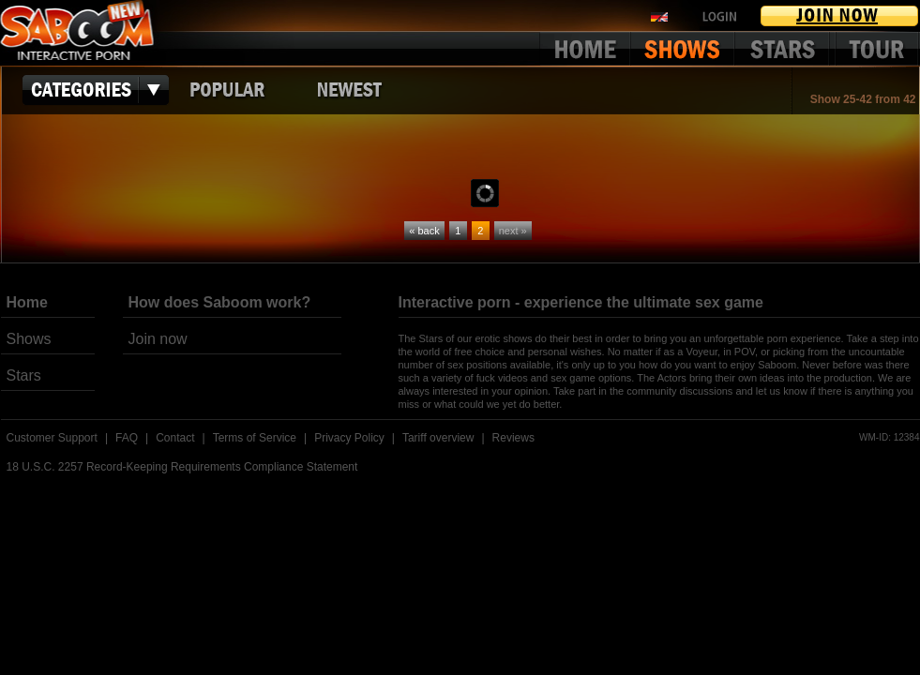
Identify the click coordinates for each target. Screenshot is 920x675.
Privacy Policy (349, 437)
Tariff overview (438, 437)
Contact (175, 437)
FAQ (126, 437)
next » (513, 230)
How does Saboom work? (219, 302)
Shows (29, 339)
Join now (158, 339)
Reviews (513, 437)
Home (27, 302)
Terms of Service (254, 437)
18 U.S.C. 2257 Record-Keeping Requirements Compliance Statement (182, 466)
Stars (24, 375)
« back (424, 230)
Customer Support (52, 437)
